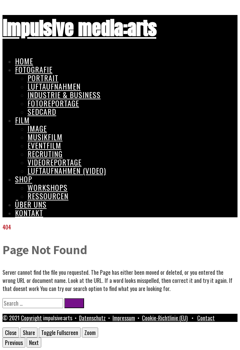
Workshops (48, 187)
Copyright (31, 318)
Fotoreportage (53, 103)
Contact (206, 318)
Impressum (123, 318)
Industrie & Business (64, 94)
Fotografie (33, 69)
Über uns (31, 204)
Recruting (45, 153)
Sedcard (42, 111)
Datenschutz (92, 318)
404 (6, 227)
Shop (23, 179)
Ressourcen (48, 195)
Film (22, 120)
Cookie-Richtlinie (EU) (165, 318)
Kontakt (29, 212)
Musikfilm (45, 136)
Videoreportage (55, 162)
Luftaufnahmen (54, 86)
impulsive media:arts (79, 28)
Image (37, 128)
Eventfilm (44, 145)
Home (24, 61)
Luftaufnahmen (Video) (67, 170)
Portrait (43, 77)
